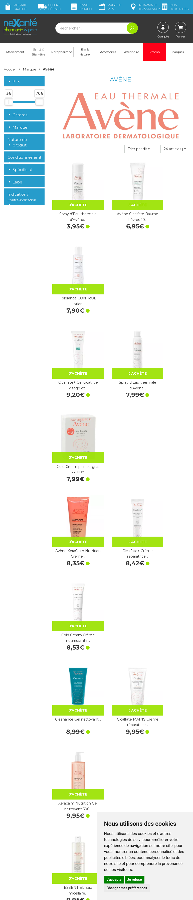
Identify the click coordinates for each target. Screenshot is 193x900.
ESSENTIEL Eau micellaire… (72, 498)
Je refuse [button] (134, 880)
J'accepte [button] (114, 880)
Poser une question (19, 841)
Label (15, 182)
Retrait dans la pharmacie (159, 791)
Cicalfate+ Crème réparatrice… (120, 352)
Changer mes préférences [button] (127, 888)
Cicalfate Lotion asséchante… (168, 644)
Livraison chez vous (163, 798)
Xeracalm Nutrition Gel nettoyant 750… (169, 498)
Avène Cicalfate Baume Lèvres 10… (120, 206)
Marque (29, 70)
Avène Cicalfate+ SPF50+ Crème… (120, 644)
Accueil (10, 70)
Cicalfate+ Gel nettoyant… (121, 571)
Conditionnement (24, 158)
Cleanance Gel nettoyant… (72, 425)
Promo (154, 52)
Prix (14, 82)
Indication (22, 198)
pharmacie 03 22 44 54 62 (144, 7)
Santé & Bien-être (38, 52)
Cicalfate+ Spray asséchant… (72, 571)
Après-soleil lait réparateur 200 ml (120, 717)
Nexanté (36, 893)
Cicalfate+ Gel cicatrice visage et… (72, 279)
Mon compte (14, 846)
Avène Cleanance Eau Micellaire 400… (169, 571)
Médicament (15, 52)
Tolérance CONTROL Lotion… (168, 206)
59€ (49, 7)
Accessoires (108, 52)
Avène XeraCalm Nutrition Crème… (72, 352)
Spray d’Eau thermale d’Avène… (72, 206)
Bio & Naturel (85, 52)
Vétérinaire (131, 52)
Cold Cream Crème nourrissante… (169, 352)
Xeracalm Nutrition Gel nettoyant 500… (169, 425)
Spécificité (20, 170)
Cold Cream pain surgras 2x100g (168, 279)
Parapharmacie (62, 52)
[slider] (9, 102)
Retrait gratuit (15, 7)
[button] (138, 149)
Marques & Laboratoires (71, 834)
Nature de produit (17, 143)
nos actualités (174, 7)
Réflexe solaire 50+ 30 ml (120, 498)
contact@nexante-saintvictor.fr (19, 830)
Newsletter (61, 839)
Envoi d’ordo (81, 7)
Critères (17, 115)
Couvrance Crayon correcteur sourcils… (72, 644)
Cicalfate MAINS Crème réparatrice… (120, 425)
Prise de (110, 7)
